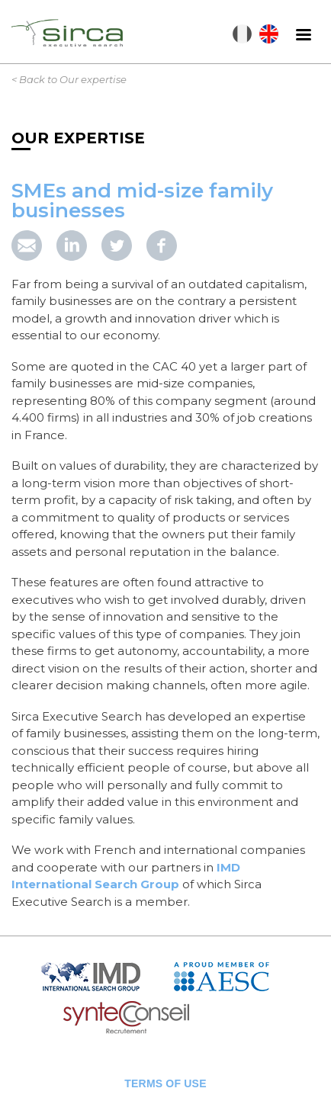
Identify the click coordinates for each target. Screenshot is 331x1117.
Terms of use (165, 1083)
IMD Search (103, 976)
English (268, 33)
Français (242, 33)
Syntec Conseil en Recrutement (165, 1018)
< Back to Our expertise (69, 79)
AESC (232, 976)
